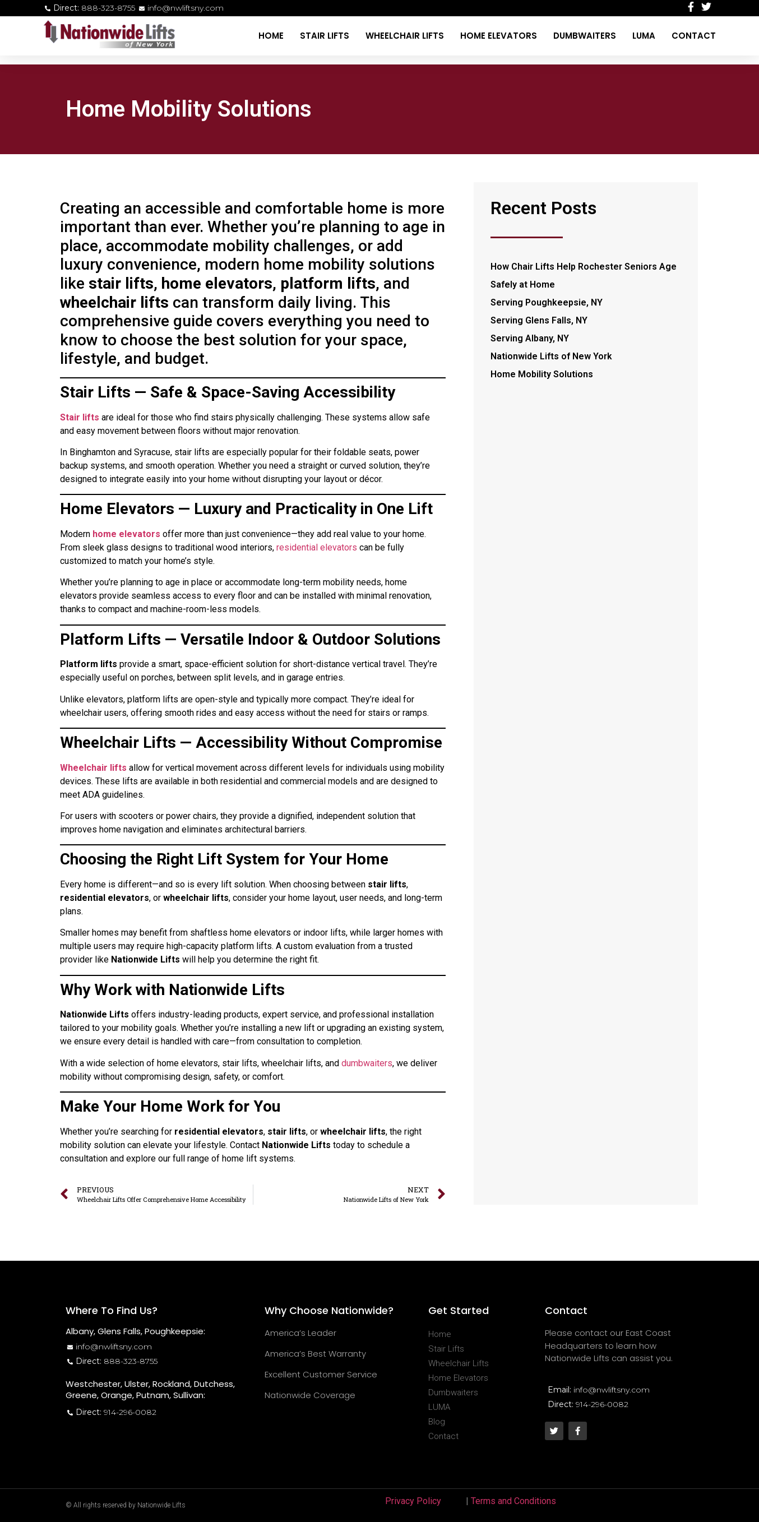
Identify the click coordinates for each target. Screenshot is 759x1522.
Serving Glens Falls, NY (538, 320)
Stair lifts (79, 417)
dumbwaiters (366, 1063)
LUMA (643, 35)
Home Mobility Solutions (541, 374)
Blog (436, 1422)
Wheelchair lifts (93, 767)
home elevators (126, 534)
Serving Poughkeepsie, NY (546, 302)
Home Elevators (498, 35)
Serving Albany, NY (529, 338)
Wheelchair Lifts (404, 35)
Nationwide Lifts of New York (551, 356)
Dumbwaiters (584, 35)
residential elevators (316, 547)
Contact (694, 35)
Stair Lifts (324, 35)
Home (271, 35)
